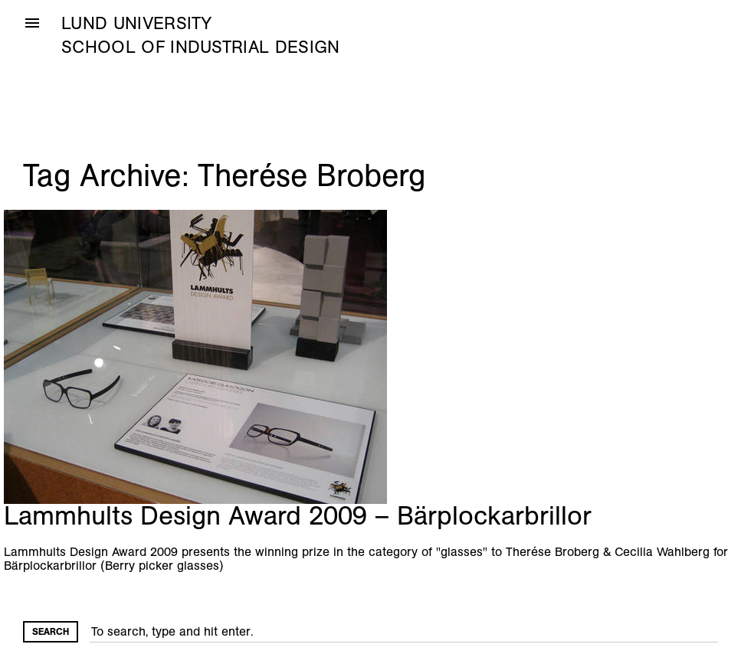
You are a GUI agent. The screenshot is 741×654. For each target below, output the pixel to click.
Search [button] (50, 631)
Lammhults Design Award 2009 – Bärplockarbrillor (298, 515)
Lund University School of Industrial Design (200, 35)
